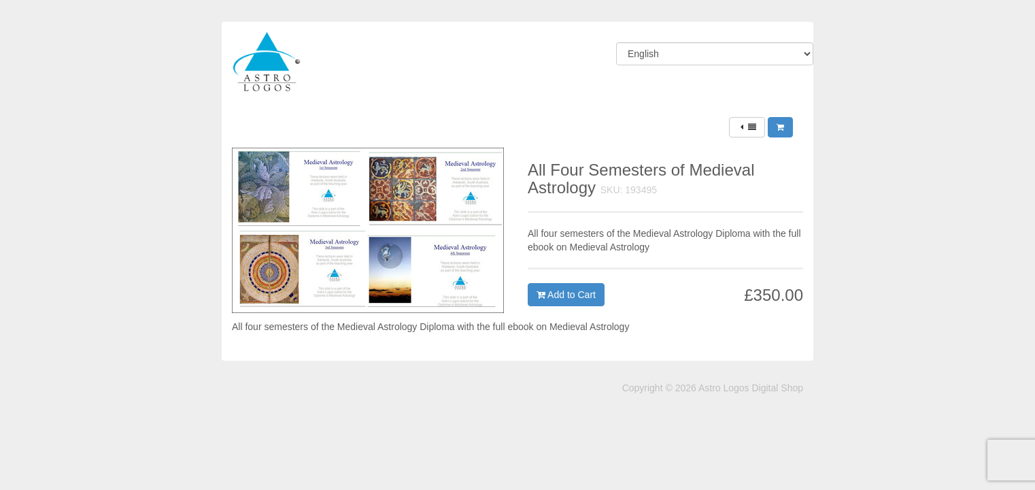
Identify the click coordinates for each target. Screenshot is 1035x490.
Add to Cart (566, 294)
